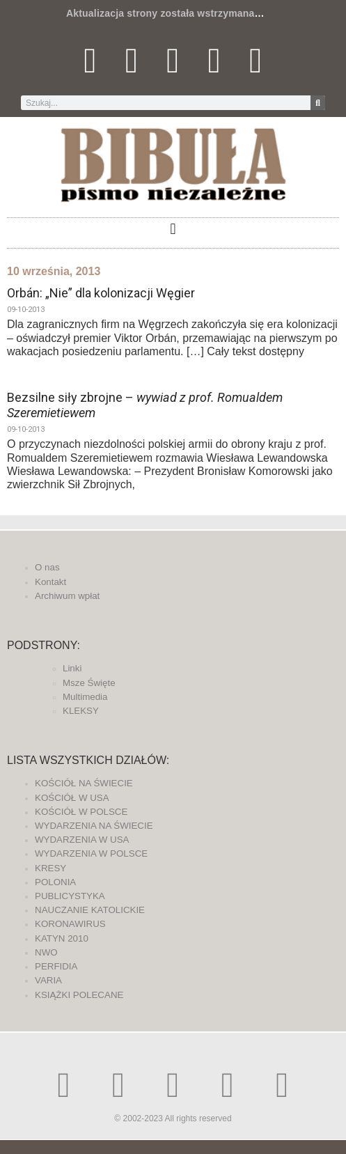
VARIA (48, 980)
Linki (72, 668)
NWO (46, 952)
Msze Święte (89, 683)
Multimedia (85, 697)
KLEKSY (81, 710)
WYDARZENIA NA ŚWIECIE (94, 825)
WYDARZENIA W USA (82, 839)
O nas (47, 567)
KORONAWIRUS (70, 924)
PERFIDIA (56, 966)
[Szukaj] (317, 102)
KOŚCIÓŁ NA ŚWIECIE (84, 783)
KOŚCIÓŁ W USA (72, 798)
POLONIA (55, 882)
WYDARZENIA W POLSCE (91, 853)
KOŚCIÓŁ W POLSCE (81, 811)
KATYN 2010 (61, 938)
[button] (173, 229)
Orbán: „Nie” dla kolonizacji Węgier (101, 293)
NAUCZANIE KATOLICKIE (90, 910)
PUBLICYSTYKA (70, 896)
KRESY (50, 868)
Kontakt (50, 582)
